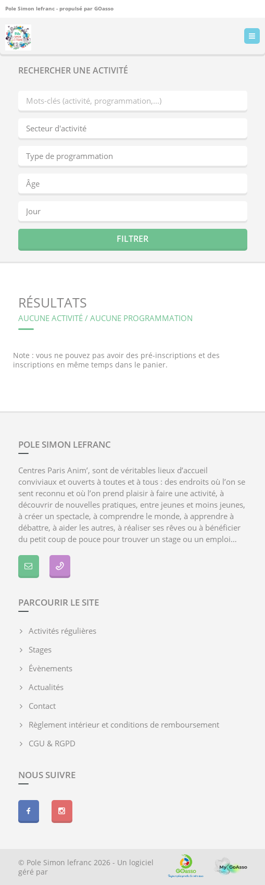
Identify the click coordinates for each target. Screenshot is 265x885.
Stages (40, 649)
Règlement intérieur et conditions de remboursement (124, 724)
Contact (42, 705)
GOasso (103, 7)
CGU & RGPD (52, 743)
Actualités (46, 687)
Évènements (50, 668)
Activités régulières (62, 630)
